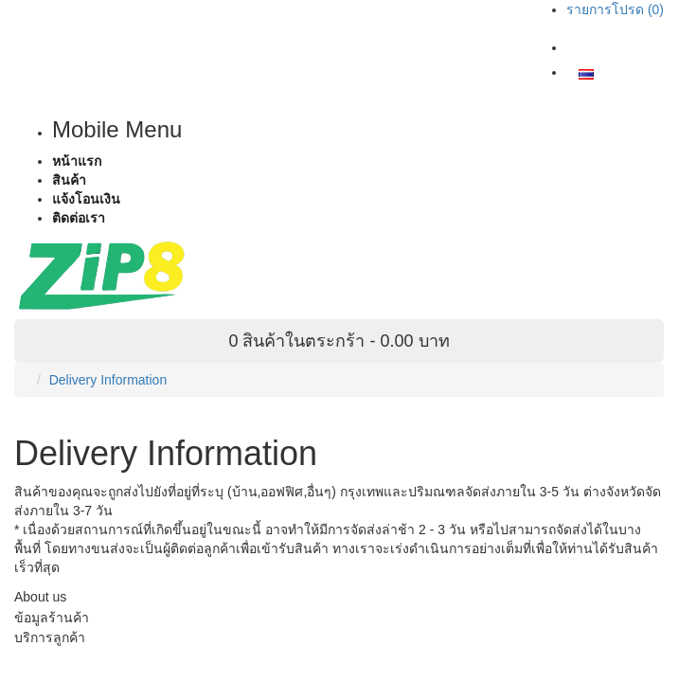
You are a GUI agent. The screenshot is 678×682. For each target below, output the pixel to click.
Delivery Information (108, 379)
